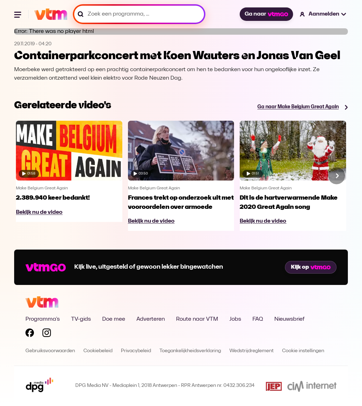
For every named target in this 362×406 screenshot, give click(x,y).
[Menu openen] (18, 14)
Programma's (42, 319)
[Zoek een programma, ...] (139, 14)
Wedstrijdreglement (251, 351)
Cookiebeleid (97, 351)
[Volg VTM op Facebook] (29, 334)
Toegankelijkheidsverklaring (190, 351)
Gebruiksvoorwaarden (50, 351)
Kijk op (311, 267)
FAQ (257, 319)
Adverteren (150, 319)
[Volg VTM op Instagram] (46, 334)
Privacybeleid (136, 351)
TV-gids (81, 319)
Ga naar (266, 14)
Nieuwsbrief (289, 319)
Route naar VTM (197, 319)
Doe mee (113, 319)
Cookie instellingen (303, 351)
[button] (323, 14)
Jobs (235, 319)
